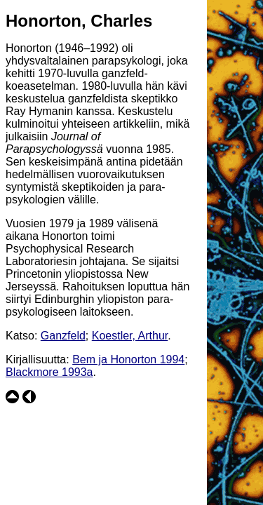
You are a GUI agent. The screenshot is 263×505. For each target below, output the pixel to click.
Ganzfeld (63, 336)
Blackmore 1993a (49, 372)
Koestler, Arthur (130, 336)
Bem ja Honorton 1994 (128, 359)
